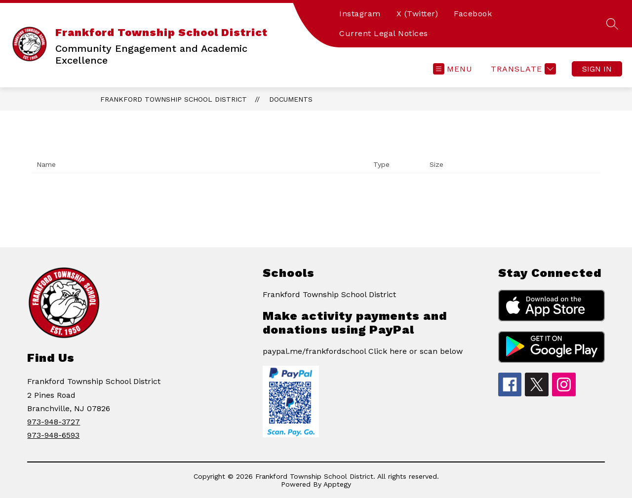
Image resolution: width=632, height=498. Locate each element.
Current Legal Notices (383, 33)
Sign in (597, 69)
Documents (291, 99)
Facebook (473, 13)
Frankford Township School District (173, 99)
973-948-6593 (53, 435)
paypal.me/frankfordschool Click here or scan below (363, 351)
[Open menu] (453, 69)
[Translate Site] (522, 69)
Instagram (360, 13)
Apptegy (337, 484)
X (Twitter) (417, 13)
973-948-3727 (53, 421)
